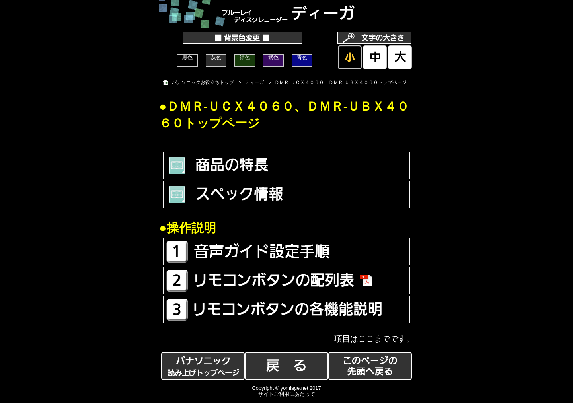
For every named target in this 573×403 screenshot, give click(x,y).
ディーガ (254, 82)
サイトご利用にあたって (286, 394)
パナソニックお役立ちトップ (203, 82)
